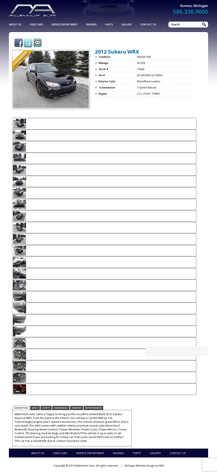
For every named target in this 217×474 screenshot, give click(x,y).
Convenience (61, 408)
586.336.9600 (190, 11)
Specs (35, 408)
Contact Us (148, 24)
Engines (91, 24)
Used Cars (36, 24)
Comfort (77, 408)
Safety (46, 408)
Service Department (64, 24)
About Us (15, 24)
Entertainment (93, 408)
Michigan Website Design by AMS (144, 465)
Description (21, 408)
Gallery (126, 24)
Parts (109, 24)
